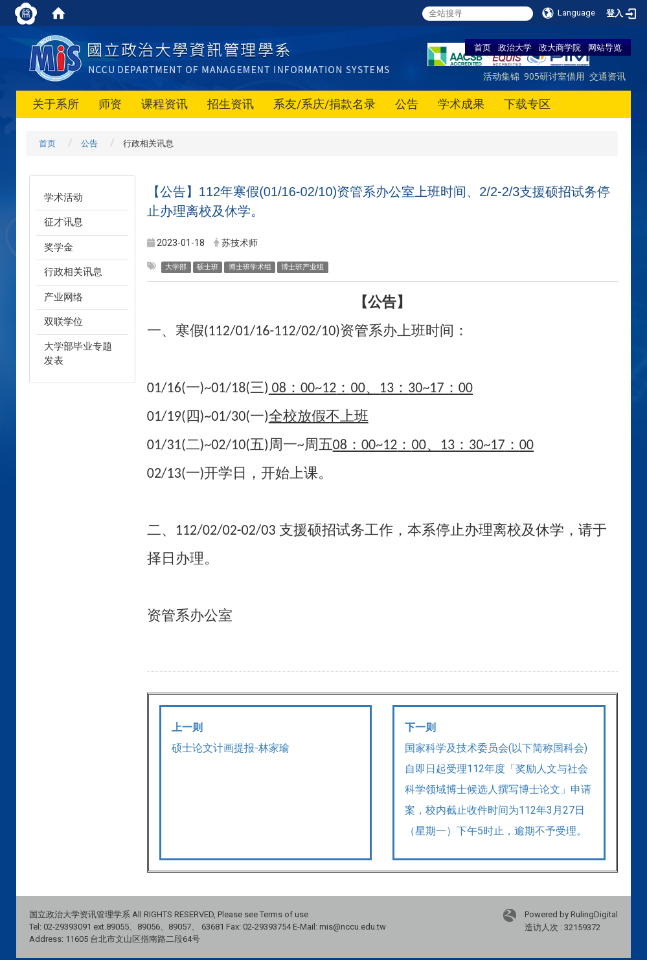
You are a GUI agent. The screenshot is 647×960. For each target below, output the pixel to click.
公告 (406, 104)
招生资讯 (230, 104)
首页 (482, 47)
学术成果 (461, 104)
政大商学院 (560, 47)
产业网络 (63, 297)
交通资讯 (607, 76)
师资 (110, 104)
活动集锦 (501, 76)
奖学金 (58, 247)
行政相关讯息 (73, 272)
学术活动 (63, 197)
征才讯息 (63, 222)
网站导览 (605, 47)
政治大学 (515, 47)
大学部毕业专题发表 (78, 353)
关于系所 (55, 104)
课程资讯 (164, 104)
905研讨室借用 (554, 76)
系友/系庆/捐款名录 (324, 104)
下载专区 (527, 104)
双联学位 (63, 322)
